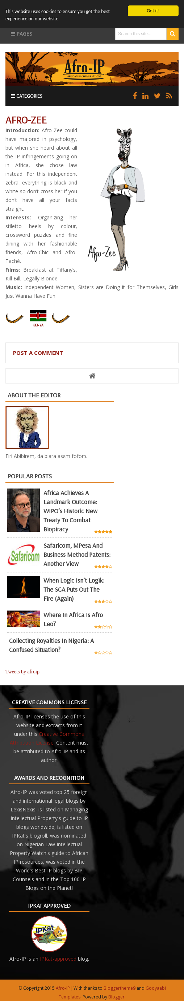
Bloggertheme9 (119, 988)
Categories (26, 96)
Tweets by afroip (22, 671)
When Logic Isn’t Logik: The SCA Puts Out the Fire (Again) (73, 589)
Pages (21, 33)
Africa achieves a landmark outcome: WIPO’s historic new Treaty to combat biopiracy (70, 510)
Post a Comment (38, 352)
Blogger (116, 997)
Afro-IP (63, 988)
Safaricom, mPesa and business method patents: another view (76, 554)
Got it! (153, 11)
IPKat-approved (58, 958)
